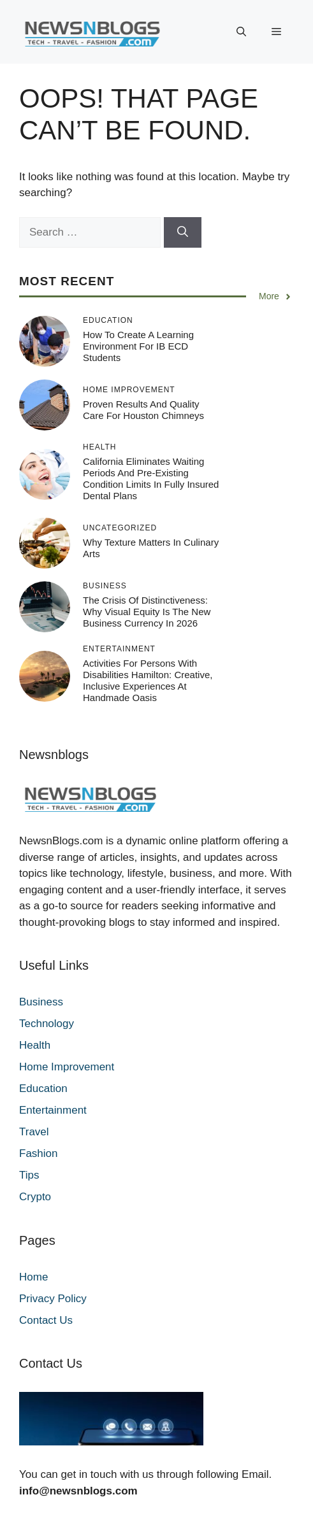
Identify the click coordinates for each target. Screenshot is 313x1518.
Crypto (35, 1197)
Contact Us (46, 1320)
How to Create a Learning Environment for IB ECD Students (138, 346)
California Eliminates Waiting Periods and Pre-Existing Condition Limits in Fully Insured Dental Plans (151, 478)
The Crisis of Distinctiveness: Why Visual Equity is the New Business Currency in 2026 (146, 611)
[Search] (182, 232)
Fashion (38, 1153)
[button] (241, 32)
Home (33, 1277)
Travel (34, 1132)
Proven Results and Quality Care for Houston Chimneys (143, 410)
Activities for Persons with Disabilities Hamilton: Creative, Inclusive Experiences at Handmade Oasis (147, 680)
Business (41, 1002)
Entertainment (53, 1110)
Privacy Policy (53, 1299)
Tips (29, 1175)
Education (43, 1088)
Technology (46, 1024)
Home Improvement (66, 1067)
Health (34, 1045)
